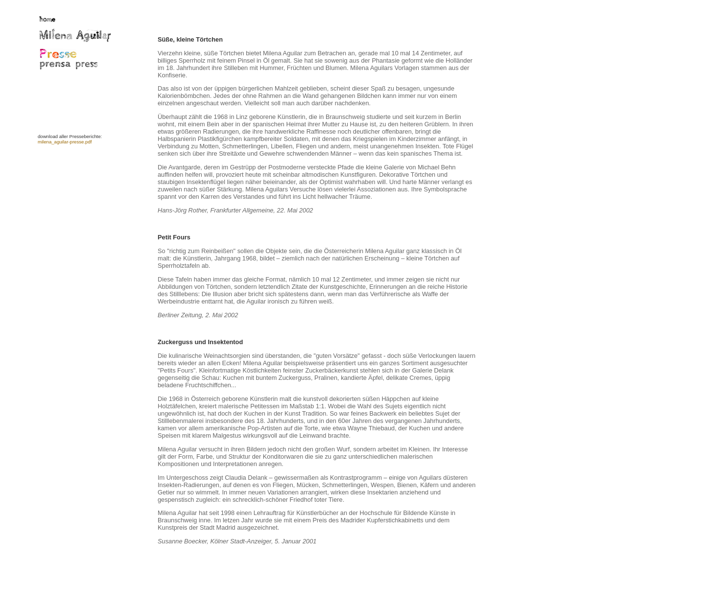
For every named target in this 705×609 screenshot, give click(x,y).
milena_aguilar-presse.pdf (65, 141)
